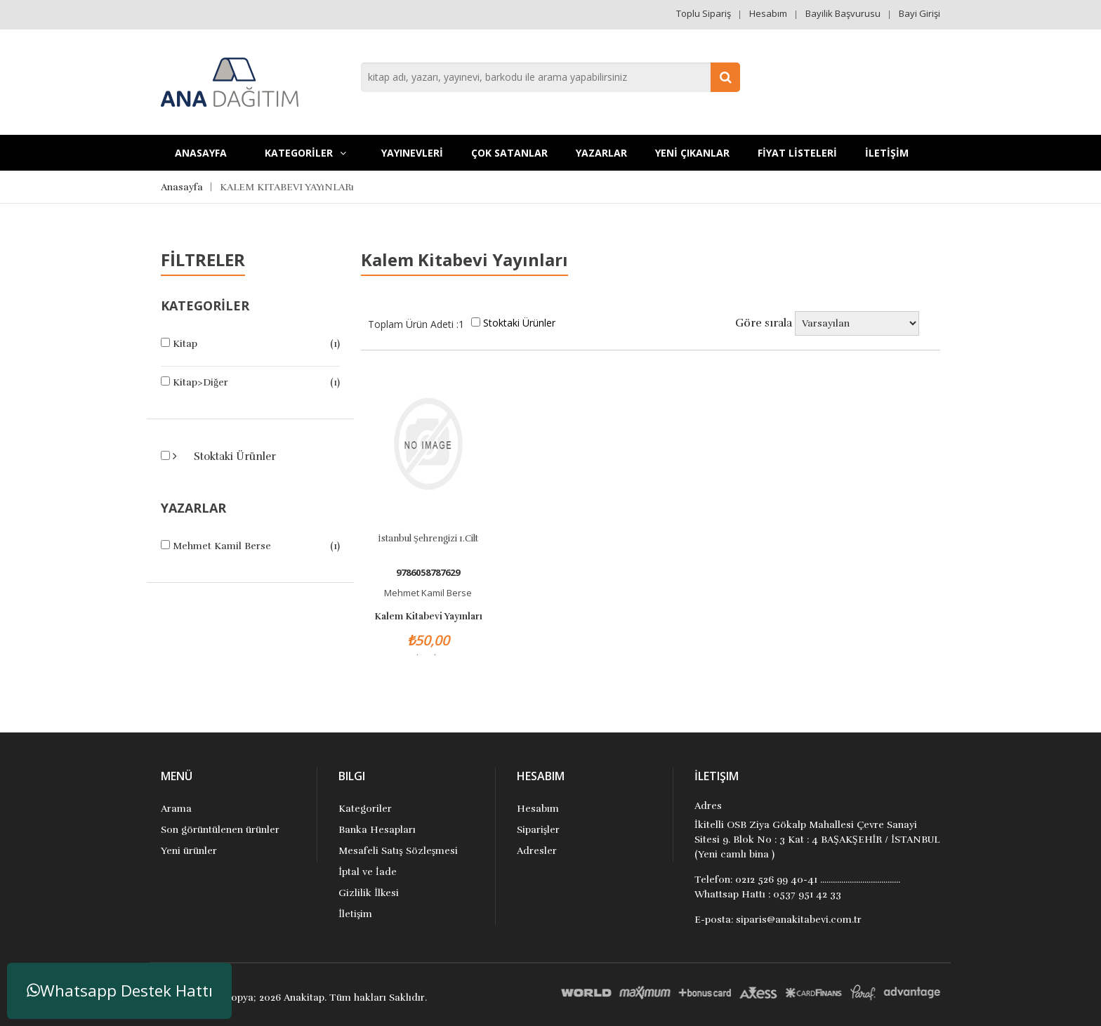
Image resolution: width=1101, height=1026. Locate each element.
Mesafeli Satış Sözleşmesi (398, 851)
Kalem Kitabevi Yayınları (428, 616)
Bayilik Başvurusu (843, 13)
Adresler (537, 851)
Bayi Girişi (919, 13)
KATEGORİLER (305, 152)
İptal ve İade (367, 872)
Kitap (185, 344)
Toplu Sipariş (703, 13)
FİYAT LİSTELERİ (797, 152)
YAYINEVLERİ (412, 152)
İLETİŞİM (887, 152)
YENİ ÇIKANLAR (692, 152)
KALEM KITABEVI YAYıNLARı (287, 187)
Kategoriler (365, 809)
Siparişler (538, 830)
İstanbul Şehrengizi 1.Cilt (428, 538)
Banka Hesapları (377, 830)
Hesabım (768, 13)
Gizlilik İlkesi (368, 893)
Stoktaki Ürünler (233, 456)
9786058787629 (428, 573)
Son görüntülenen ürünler (220, 830)
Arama (176, 809)
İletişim (355, 914)
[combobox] (550, 77)
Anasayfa (201, 152)
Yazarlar (601, 152)
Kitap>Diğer (200, 382)
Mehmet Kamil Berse (222, 546)
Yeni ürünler (189, 851)
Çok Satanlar (509, 152)
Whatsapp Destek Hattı (120, 990)
